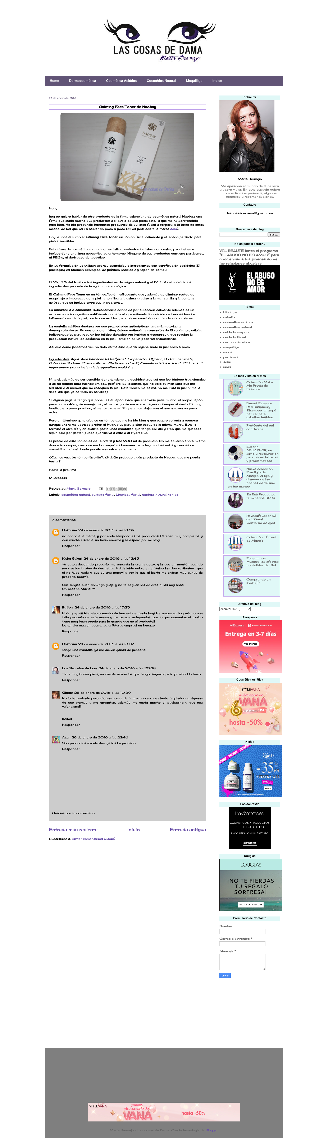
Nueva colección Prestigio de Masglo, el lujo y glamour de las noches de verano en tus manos (251, 477)
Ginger (67, 692)
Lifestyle (230, 312)
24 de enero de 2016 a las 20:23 (127, 668)
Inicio (133, 829)
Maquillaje (194, 81)
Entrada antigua (188, 829)
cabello (229, 317)
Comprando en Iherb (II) (258, 581)
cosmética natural (75, 494)
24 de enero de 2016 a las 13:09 (106, 530)
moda (227, 352)
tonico (173, 494)
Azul (66, 737)
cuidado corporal (236, 332)
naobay (148, 494)
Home (54, 81)
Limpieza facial (128, 494)
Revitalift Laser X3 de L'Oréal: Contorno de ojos (261, 519)
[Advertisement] (250, 1011)
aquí (173, 228)
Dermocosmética (82, 81)
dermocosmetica (236, 342)
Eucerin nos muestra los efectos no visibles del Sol (262, 561)
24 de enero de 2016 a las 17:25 (102, 607)
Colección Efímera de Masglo (261, 538)
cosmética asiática (238, 322)
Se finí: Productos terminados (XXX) (260, 496)
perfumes (230, 357)
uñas (227, 367)
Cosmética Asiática (121, 81)
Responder (71, 545)
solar (227, 362)
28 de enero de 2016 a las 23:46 (100, 737)
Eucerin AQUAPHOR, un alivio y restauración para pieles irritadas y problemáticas (262, 453)
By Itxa (67, 607)
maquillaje (231, 347)
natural (161, 494)
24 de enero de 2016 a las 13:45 (111, 558)
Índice (217, 81)
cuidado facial (103, 494)
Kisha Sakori (72, 558)
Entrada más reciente (73, 829)
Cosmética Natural (161, 81)
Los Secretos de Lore (79, 668)
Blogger (212, 1130)
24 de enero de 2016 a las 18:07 (106, 644)
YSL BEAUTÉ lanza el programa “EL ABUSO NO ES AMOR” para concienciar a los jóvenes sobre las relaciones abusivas (249, 257)
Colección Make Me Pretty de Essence (259, 385)
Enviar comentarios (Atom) (93, 838)
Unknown (69, 530)
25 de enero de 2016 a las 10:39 (102, 692)
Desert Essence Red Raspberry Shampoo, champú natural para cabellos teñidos (261, 410)
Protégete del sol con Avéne (260, 427)
